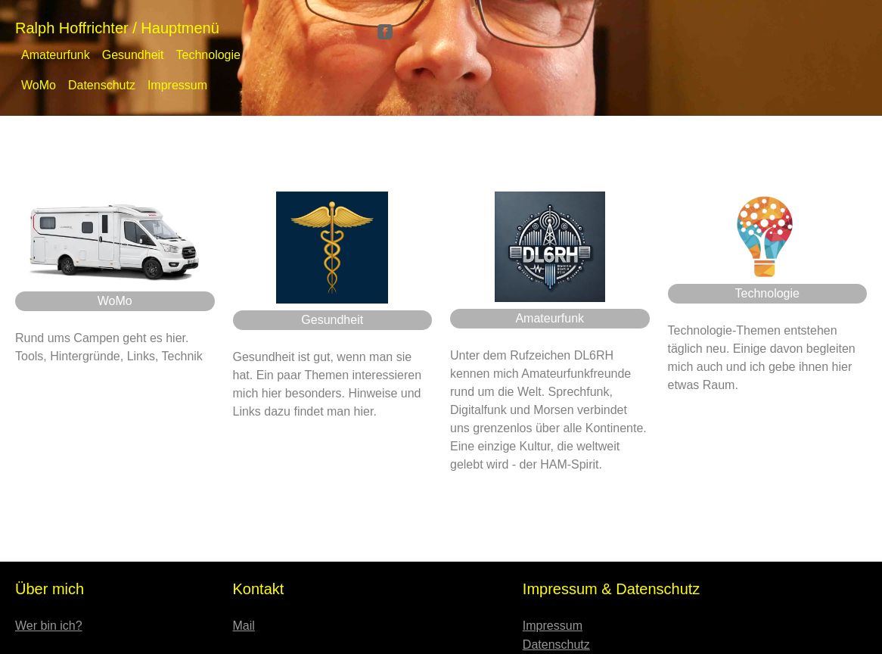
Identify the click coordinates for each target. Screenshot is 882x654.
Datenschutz (101, 85)
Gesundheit (133, 54)
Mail (244, 625)
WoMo (38, 85)
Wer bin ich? (48, 625)
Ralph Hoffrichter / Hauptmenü (117, 28)
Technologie (208, 54)
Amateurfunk (55, 54)
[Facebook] (385, 30)
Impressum (177, 85)
